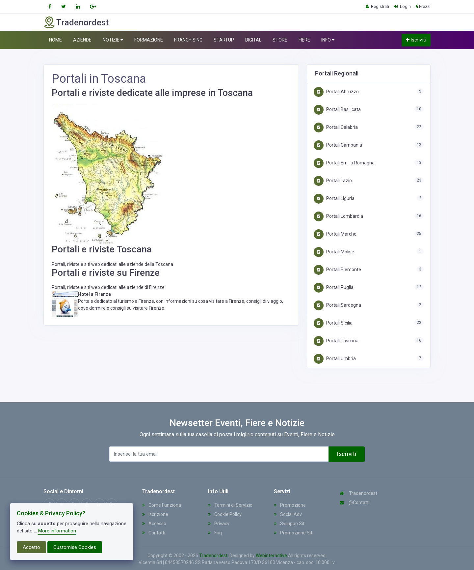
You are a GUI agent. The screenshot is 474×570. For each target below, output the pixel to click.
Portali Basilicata (337, 109)
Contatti (153, 532)
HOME (55, 40)
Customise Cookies (74, 547)
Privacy (218, 523)
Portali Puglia (334, 287)
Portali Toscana (336, 340)
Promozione (290, 505)
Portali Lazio (333, 180)
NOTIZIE (113, 40)
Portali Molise (334, 251)
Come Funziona (161, 505)
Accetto (31, 547)
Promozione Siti (293, 532)
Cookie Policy (225, 514)
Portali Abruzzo (336, 91)
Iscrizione (155, 514)
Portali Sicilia (333, 323)
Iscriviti (416, 40)
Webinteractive (272, 555)
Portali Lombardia (338, 216)
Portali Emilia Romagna (344, 162)
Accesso (154, 523)
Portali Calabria (336, 127)
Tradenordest (358, 493)
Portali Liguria (334, 198)
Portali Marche (335, 234)
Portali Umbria (335, 358)
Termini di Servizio (230, 505)
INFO (327, 40)
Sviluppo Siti (289, 523)
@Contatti (355, 502)
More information (57, 531)
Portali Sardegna (337, 305)
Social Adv (288, 514)
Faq (215, 532)
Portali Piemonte (337, 269)
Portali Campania (338, 145)
